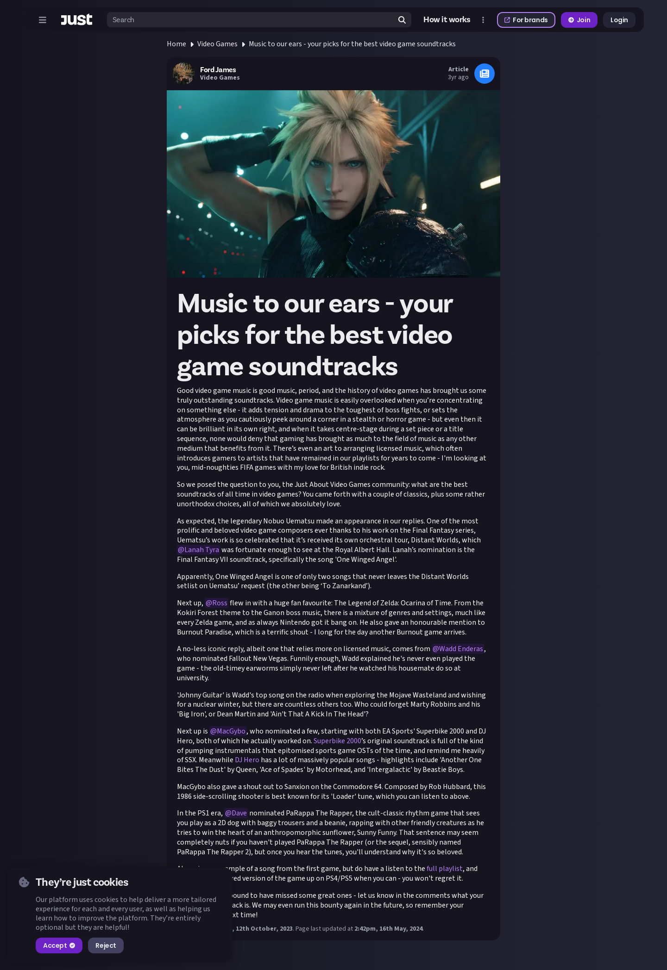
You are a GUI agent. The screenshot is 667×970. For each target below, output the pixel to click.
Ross (219, 603)
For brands (526, 20)
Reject (105, 945)
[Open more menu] (483, 20)
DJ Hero (247, 760)
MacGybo (231, 731)
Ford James (218, 70)
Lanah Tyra (201, 550)
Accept (59, 945)
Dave (239, 813)
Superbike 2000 (337, 741)
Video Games (217, 44)
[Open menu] (42, 20)
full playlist (445, 869)
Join (579, 20)
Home (176, 44)
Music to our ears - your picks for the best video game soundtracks (352, 44)
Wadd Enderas (461, 649)
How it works (447, 20)
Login (619, 20)
